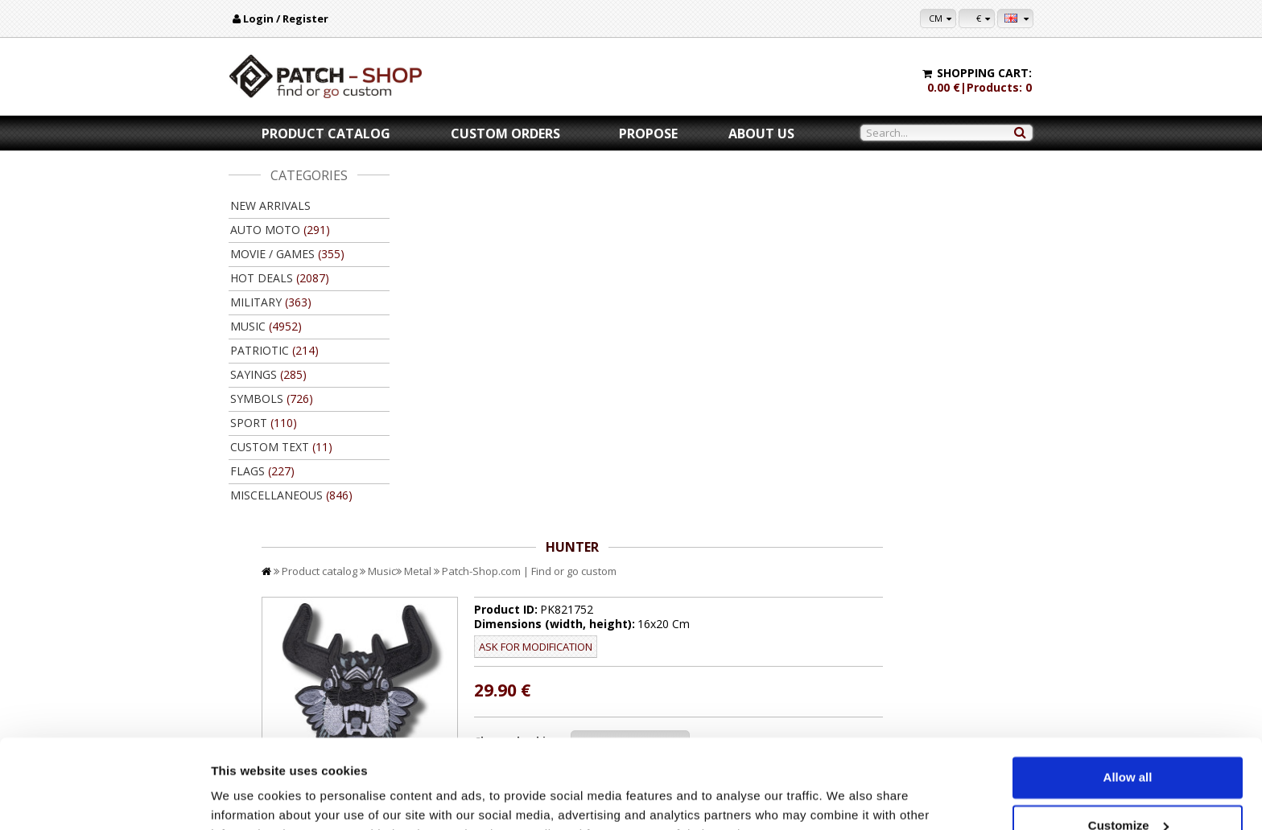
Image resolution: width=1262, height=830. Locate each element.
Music (543, 199)
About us (761, 133)
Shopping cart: (984, 72)
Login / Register (285, 18)
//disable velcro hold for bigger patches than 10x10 (786, 371)
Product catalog (326, 133)
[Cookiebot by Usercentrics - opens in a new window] (104, 799)
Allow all (1128, 697)
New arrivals (270, 205)
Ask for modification (692, 275)
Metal (578, 199)
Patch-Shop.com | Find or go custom (690, 199)
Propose (648, 133)
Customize (1128, 744)
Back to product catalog (960, 593)
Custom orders (505, 133)
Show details (248, 798)
